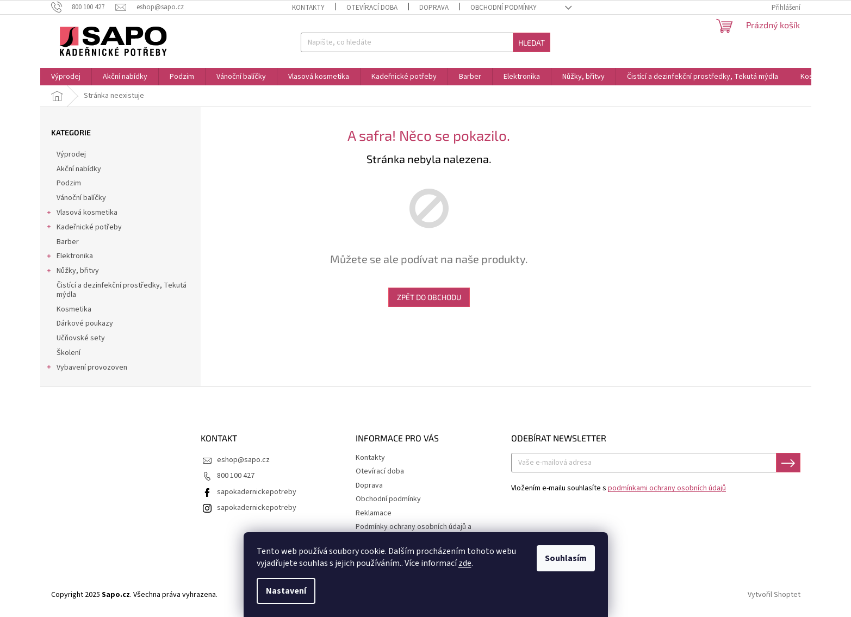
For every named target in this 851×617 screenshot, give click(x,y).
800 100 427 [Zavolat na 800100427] (235, 475)
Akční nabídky (80, 169)
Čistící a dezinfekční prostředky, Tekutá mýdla (122, 290)
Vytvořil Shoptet (774, 594)
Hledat (531, 42)
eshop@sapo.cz (243, 459)
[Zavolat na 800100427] (83, 7)
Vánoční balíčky (82, 197)
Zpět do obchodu (429, 297)
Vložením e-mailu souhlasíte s (618, 488)
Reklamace (374, 513)
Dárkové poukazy (86, 323)
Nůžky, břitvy (72, 271)
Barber (68, 241)
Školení (69, 352)
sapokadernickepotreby (256, 492)
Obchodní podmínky (503, 8)
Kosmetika (75, 309)
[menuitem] (65, 76)
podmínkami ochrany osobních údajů (667, 488)
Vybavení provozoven (86, 368)
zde (464, 563)
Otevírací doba (371, 8)
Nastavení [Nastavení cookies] (286, 591)
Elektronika (69, 257)
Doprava (434, 8)
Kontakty (308, 8)
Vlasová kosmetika (81, 213)
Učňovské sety (82, 338)
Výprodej (72, 154)
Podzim (70, 183)
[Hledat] (425, 42)
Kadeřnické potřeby (84, 228)
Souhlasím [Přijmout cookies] (566, 558)
